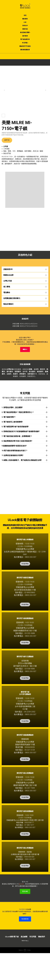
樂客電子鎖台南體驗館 (25, 799)
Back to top (25, 966)
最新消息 (25, 29)
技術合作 (25, 25)
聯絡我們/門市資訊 (25, 46)
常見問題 (24, 43)
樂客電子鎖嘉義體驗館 (25, 761)
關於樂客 (25, 19)
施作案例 (25, 36)
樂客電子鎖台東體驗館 (25, 874)
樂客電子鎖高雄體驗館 (25, 837)
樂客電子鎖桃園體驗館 (25, 644)
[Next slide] (49, 75)
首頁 (25, 15)
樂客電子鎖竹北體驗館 (25, 682)
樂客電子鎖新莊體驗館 (25, 603)
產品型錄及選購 (24, 32)
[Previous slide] (1, 75)
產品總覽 (24, 962)
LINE (25, 22)
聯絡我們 (41, 962)
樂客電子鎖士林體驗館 (25, 565)
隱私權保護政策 (25, 49)
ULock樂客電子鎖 (12, 962)
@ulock (21, 910)
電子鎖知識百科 (25, 39)
